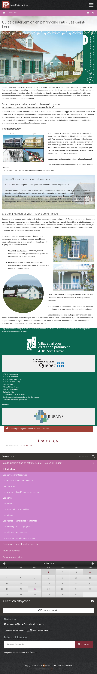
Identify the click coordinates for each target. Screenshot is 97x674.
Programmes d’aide (13, 557)
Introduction (9, 469)
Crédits (34, 652)
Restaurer (12, 13)
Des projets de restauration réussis (20, 544)
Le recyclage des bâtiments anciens (19, 538)
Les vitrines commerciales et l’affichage (20, 521)
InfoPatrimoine (19, 5)
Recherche (27, 624)
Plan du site (38, 624)
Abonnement (84, 644)
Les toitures (8, 515)
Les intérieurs (9, 486)
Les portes (7, 498)
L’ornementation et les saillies (16, 509)
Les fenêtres (8, 504)
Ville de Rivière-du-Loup (15, 630)
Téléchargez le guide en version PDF (29, 429)
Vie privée (8, 652)
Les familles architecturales (15, 475)
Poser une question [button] (48, 610)
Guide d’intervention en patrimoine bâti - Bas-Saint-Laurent (32, 463)
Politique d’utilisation (21, 652)
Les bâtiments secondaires (15, 532)
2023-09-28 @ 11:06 (26, 445)
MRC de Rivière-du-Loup (39, 630)
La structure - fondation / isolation (18, 481)
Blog (18, 624)
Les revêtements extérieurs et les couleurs (21, 492)
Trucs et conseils (11, 550)
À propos (9, 624)
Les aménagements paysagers (16, 526)
